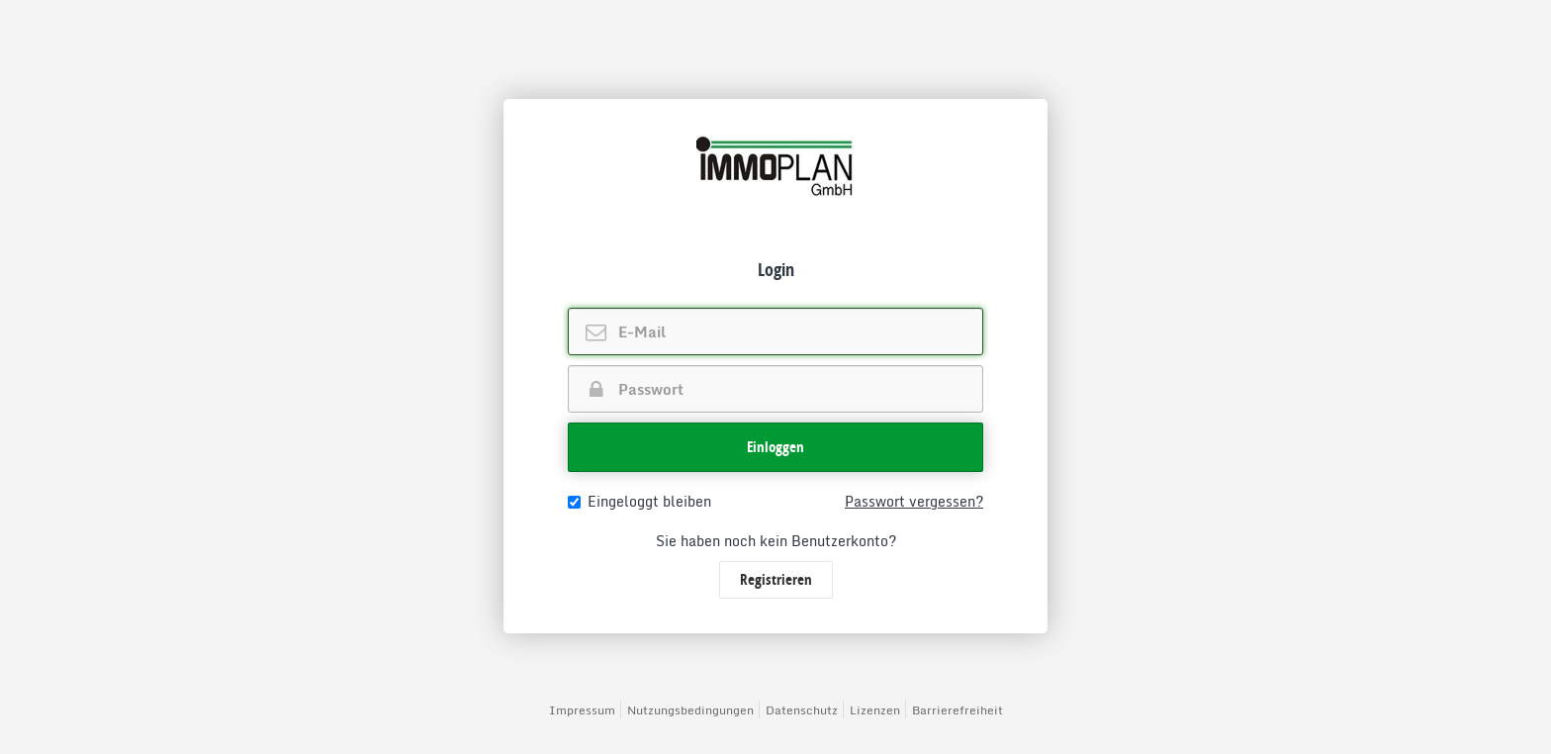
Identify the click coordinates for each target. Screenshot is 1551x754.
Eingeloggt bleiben (639, 502)
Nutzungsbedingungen (690, 710)
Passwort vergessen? (914, 502)
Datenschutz (802, 710)
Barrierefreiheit (957, 710)
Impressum (582, 710)
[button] (775, 447)
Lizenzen (875, 710)
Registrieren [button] (776, 579)
